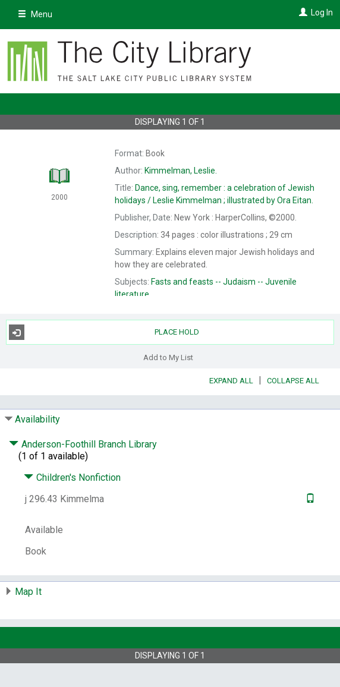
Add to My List (168, 356)
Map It (28, 591)
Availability (37, 419)
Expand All (231, 380)
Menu (35, 14)
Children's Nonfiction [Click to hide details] (72, 477)
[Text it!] (309, 499)
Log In (322, 12)
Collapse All (293, 380)
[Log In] (301, 12)
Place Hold (104, 332)
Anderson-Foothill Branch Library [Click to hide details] (83, 444)
